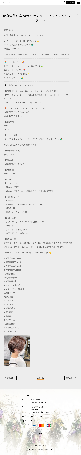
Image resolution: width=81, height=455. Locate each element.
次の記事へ (70, 378)
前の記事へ (11, 378)
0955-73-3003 (36, 416)
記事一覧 (40, 378)
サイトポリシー (39, 446)
